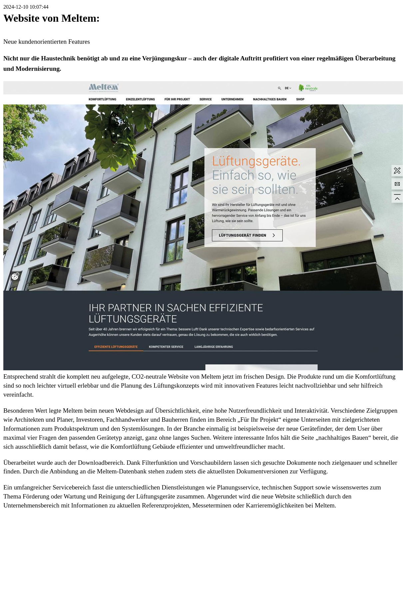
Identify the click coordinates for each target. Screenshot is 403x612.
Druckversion (354, 537)
